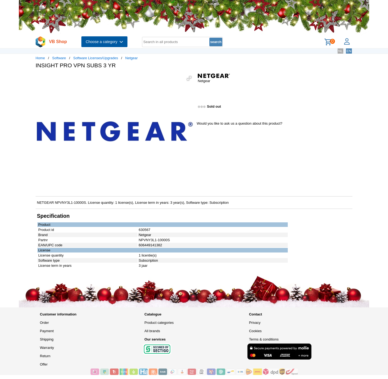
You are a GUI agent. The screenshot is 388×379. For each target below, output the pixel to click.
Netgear (131, 58)
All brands (152, 331)
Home (40, 58)
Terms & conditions (264, 339)
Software (59, 58)
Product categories (159, 323)
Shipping (47, 339)
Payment (47, 331)
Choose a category (104, 42)
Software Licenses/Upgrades (95, 58)
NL (340, 51)
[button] (189, 78)
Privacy (255, 323)
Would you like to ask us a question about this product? (239, 123)
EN (349, 51)
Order (44, 323)
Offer (44, 364)
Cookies (255, 331)
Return (45, 356)
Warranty (47, 348)
